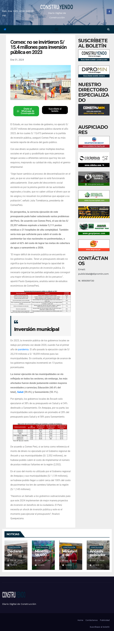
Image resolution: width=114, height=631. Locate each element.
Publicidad (105, 620)
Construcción (14, 547)
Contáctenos (92, 620)
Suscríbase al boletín (100, 627)
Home (80, 620)
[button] (108, 29)
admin (12, 565)
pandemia (23, 349)
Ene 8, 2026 (16, 560)
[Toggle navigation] (56, 29)
